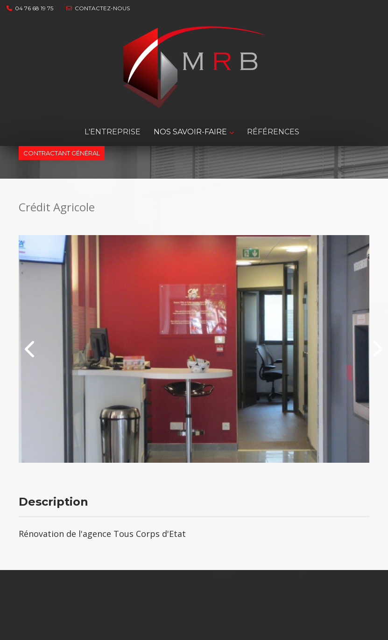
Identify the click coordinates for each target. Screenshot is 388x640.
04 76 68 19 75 (30, 8)
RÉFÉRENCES (273, 131)
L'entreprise (113, 131)
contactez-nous (98, 8)
